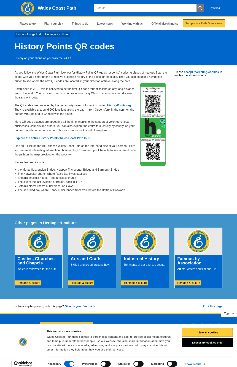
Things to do (34, 34)
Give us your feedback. (80, 306)
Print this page (212, 306)
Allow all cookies (207, 328)
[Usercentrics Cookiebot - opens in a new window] (23, 360)
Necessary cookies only (207, 338)
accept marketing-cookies (201, 72)
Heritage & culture (56, 34)
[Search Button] (200, 8)
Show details (193, 359)
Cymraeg (214, 7)
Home (20, 34)
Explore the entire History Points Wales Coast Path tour (52, 138)
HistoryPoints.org (119, 105)
